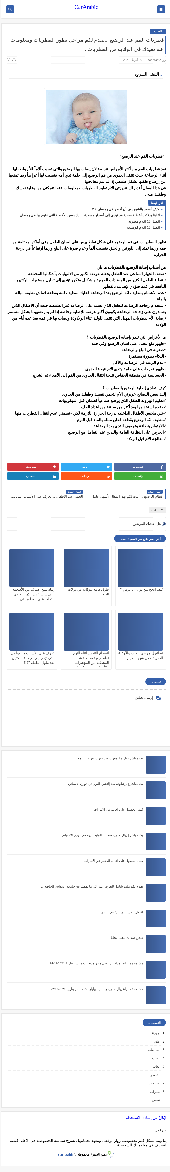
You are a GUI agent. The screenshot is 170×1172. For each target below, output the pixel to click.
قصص (155, 1100)
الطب (157, 31)
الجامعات (153, 1050)
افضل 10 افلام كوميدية (142, 227)
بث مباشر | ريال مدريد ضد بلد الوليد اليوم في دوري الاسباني (101, 835)
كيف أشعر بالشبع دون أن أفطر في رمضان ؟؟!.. (124, 209)
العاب (155, 1066)
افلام (155, 1041)
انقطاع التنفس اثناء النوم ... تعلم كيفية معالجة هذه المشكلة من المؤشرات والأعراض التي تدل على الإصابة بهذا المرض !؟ (88, 663)
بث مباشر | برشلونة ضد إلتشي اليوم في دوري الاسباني (104, 784)
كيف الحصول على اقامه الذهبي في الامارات (112, 861)
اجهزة (155, 1033)
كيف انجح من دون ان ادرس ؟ (140, 589)
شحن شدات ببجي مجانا (126, 938)
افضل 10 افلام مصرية (143, 221)
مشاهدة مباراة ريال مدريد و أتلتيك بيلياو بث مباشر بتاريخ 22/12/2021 (95, 989)
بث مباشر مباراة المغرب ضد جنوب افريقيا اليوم (109, 758)
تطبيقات (153, 1083)
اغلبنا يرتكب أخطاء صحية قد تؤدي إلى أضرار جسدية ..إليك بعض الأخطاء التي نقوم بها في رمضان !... (86, 215)
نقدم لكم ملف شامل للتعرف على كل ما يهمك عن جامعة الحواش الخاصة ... (91, 886)
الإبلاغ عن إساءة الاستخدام (145, 1118)
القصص (153, 1075)
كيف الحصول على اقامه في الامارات (117, 809)
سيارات (154, 1092)
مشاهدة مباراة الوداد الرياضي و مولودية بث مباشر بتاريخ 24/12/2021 (95, 963)
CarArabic (85, 7)
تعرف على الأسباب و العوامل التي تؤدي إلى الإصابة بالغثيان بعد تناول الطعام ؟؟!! (31, 658)
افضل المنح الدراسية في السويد (120, 912)
